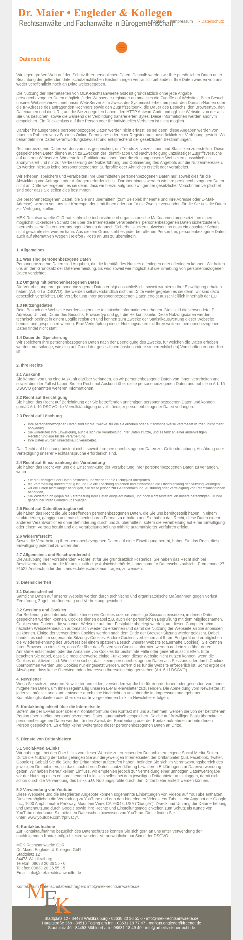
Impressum (183, 21)
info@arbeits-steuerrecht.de (170, 927)
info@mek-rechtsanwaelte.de (55, 872)
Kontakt (157, 21)
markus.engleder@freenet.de (175, 923)
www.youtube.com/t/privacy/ (53, 817)
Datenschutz (212, 21)
